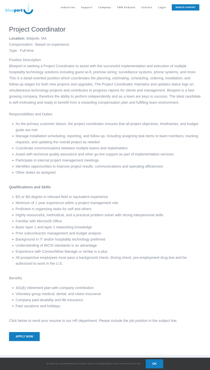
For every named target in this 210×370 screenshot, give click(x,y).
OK (154, 363)
